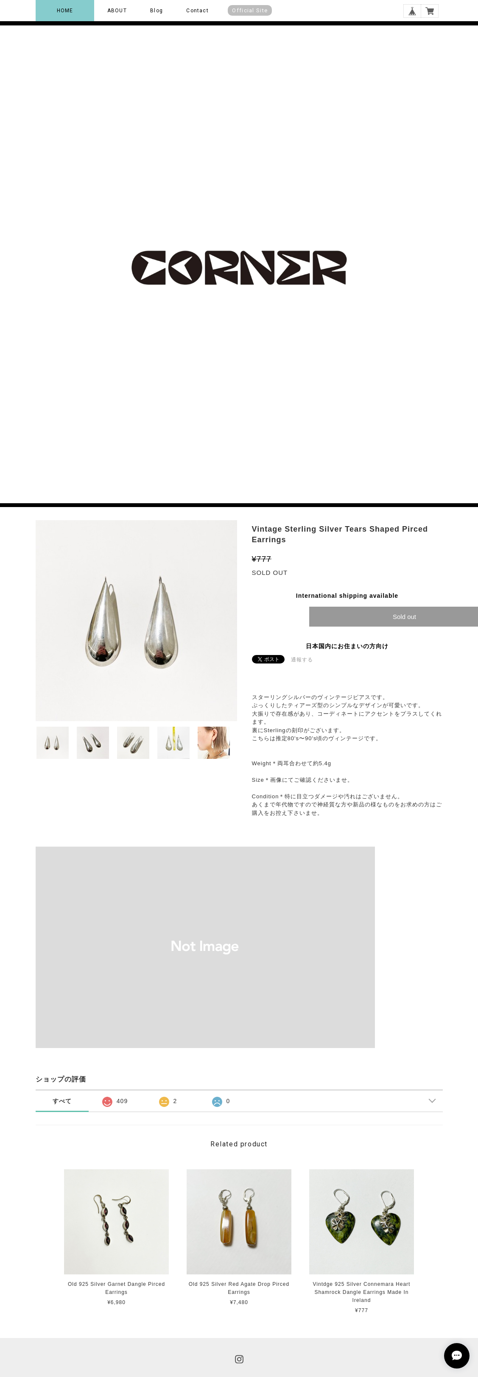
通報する (302, 660)
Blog (156, 11)
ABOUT (117, 11)
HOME (65, 11)
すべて (62, 1101)
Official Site (250, 10)
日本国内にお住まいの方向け (347, 646)
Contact (197, 11)
